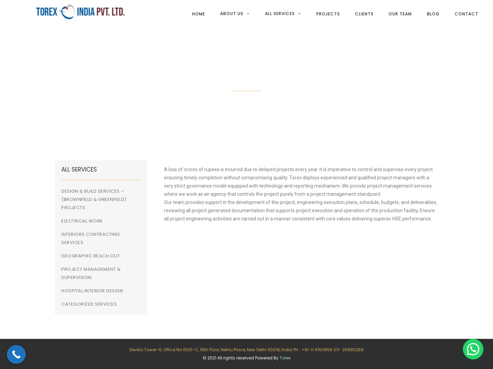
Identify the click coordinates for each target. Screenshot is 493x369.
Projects (328, 14)
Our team (400, 14)
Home (198, 14)
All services (280, 13)
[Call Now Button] (16, 354)
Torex (285, 358)
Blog (433, 14)
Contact (466, 14)
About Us (231, 13)
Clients (364, 14)
